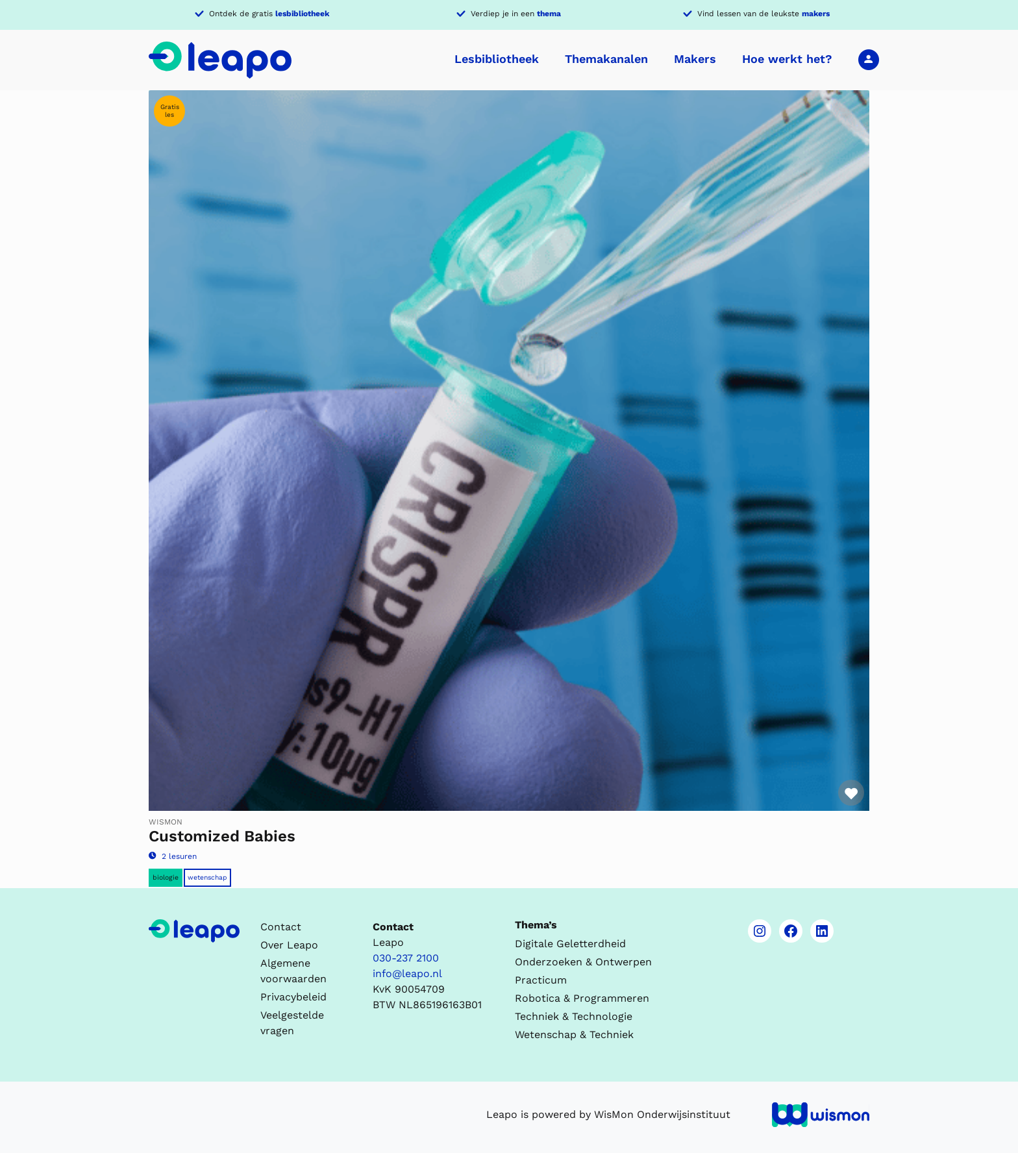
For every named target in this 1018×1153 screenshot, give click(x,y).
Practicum (541, 980)
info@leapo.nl (407, 973)
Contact (280, 927)
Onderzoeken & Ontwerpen (583, 962)
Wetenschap (207, 877)
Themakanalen (606, 59)
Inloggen (868, 59)
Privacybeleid (293, 997)
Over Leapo (289, 945)
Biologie (166, 877)
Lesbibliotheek (496, 59)
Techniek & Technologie (573, 1016)
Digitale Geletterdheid (570, 943)
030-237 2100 (406, 958)
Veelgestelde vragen (292, 1023)
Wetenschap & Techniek (574, 1034)
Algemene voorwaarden (293, 971)
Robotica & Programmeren (582, 998)
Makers (695, 59)
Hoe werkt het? (787, 59)
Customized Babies (222, 836)
